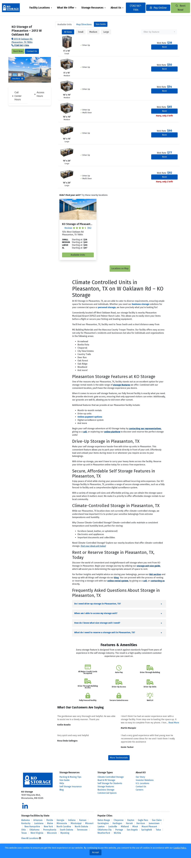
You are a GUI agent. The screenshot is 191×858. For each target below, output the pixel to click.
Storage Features (105, 786)
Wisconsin (52, 833)
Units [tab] (64, 24)
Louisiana (38, 823)
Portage (119, 829)
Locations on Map (120, 268)
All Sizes (68, 32)
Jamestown (154, 823)
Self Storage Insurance (70, 786)
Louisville (112, 826)
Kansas (82, 820)
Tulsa (158, 829)
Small (80, 32)
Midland (125, 826)
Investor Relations (145, 780)
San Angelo (132, 829)
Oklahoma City (104, 829)
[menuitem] (44, 8)
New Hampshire (32, 826)
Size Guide (101, 24)
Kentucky (25, 823)
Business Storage (105, 789)
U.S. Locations (142, 783)
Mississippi (76, 823)
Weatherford (103, 833)
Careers (139, 789)
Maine (50, 823)
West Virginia (37, 833)
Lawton (101, 826)
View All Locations (31, 838)
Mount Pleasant (149, 826)
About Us (119, 7)
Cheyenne (118, 820)
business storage (140, 304)
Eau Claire (157, 820)
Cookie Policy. (179, 848)
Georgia (60, 820)
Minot (135, 826)
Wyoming (64, 833)
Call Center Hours (16, 96)
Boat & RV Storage (106, 780)
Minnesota (62, 823)
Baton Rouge (103, 820)
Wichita (117, 833)
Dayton (130, 820)
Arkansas (38, 820)
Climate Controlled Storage (110, 777)
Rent (164, 47)
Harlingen (117, 823)
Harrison (140, 823)
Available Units (78, 255)
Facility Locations (43, 7)
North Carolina (64, 826)
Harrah (129, 823)
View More (17, 79)
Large (106, 32)
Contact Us (32, 51)
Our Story (140, 777)
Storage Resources (96, 7)
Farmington (103, 823)
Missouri (89, 823)
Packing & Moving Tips (70, 777)
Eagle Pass (143, 820)
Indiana (71, 820)
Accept (95, 852)
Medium (93, 32)
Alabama (25, 820)
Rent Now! (174, 7)
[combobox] (159, 31)
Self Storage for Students (109, 783)
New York (48, 826)
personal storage (107, 307)
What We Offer (69, 7)
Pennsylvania (49, 829)
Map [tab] (84, 24)
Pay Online (156, 7)
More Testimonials (119, 757)
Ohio (23, 829)
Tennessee (82, 829)
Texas (24, 833)
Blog (61, 789)
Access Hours (39, 94)
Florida (49, 820)
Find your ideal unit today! (93, 546)
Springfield (146, 829)
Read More (173, 722)
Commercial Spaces (107, 793)
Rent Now (18, 51)
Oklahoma (34, 829)
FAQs (61, 783)
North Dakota (81, 826)
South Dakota (66, 829)
